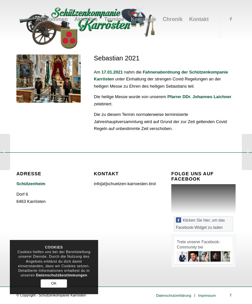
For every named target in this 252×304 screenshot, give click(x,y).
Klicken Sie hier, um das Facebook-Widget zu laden (200, 223)
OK (54, 283)
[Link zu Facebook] (231, 19)
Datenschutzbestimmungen (61, 275)
